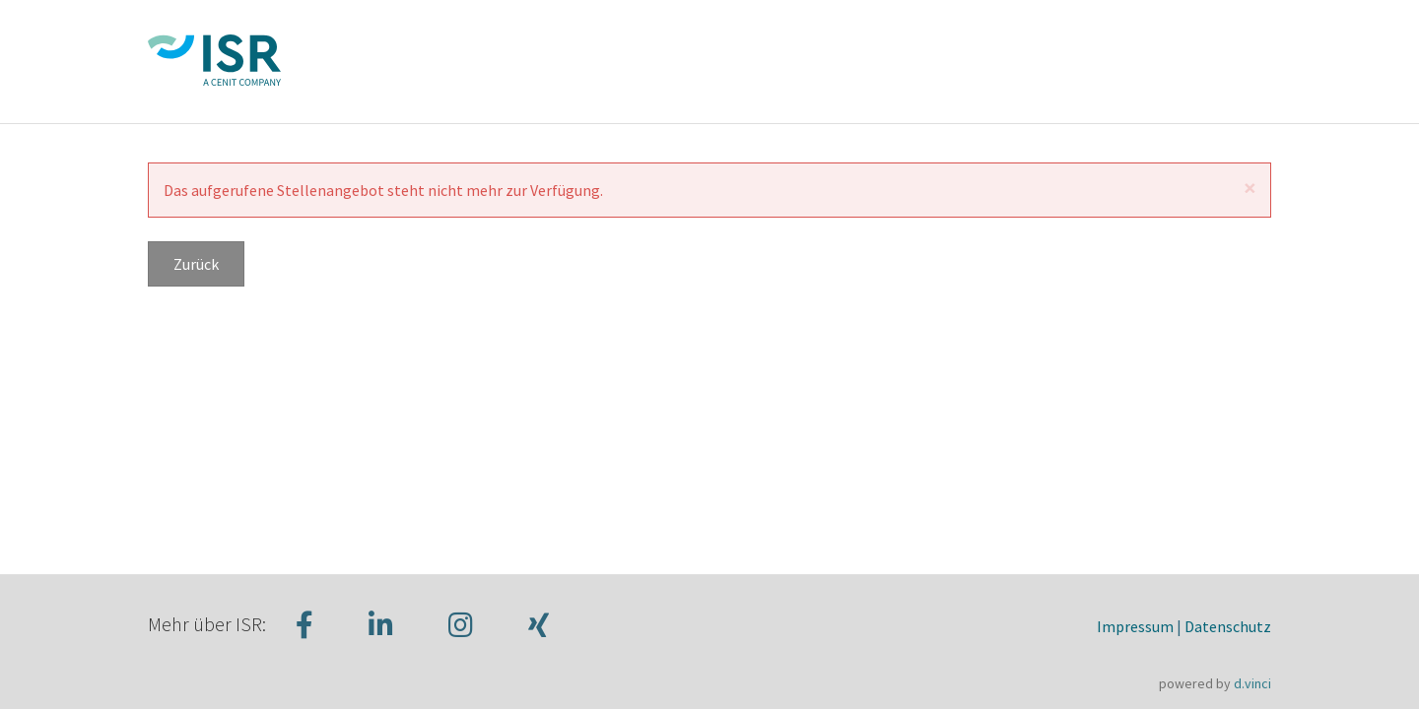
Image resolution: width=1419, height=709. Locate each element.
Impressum (1135, 626)
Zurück (196, 264)
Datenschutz (1227, 626)
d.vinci (1252, 683)
